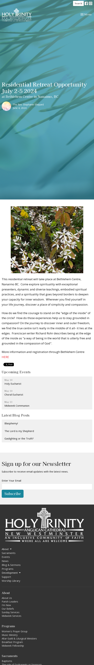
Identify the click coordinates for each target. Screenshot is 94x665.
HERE (5, 357)
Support (6, 576)
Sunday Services (10, 612)
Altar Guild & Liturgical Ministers (19, 638)
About (7, 549)
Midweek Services (11, 615)
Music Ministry (10, 635)
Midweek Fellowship (13, 645)
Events (6, 557)
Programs (7, 568)
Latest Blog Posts (16, 415)
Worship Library (11, 580)
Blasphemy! (11, 423)
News (5, 561)
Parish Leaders (10, 601)
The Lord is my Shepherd (19, 431)
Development (11, 573)
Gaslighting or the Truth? (19, 438)
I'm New (6, 605)
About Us (7, 598)
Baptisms (7, 661)
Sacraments (9, 553)
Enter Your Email (11, 480)
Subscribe (12, 493)
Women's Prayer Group (14, 631)
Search (78, 3)
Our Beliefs (8, 608)
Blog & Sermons (11, 565)
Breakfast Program (12, 642)
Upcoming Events (16, 372)
